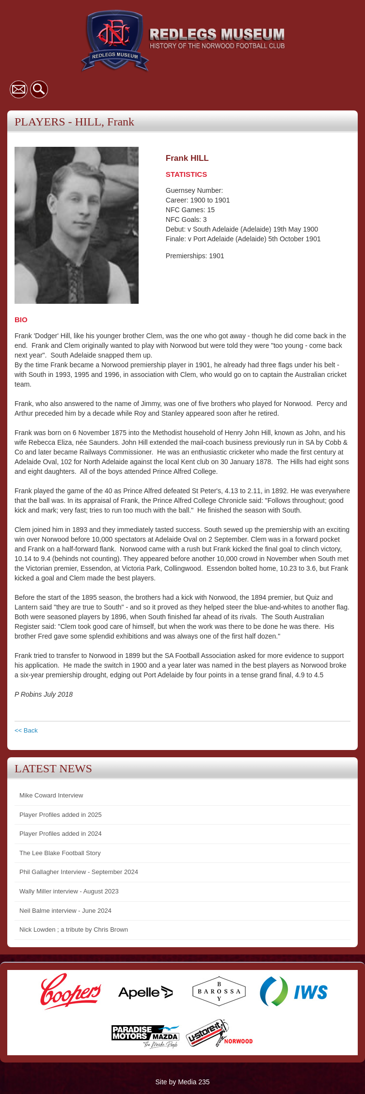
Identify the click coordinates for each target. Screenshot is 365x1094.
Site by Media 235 (182, 1082)
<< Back (26, 730)
